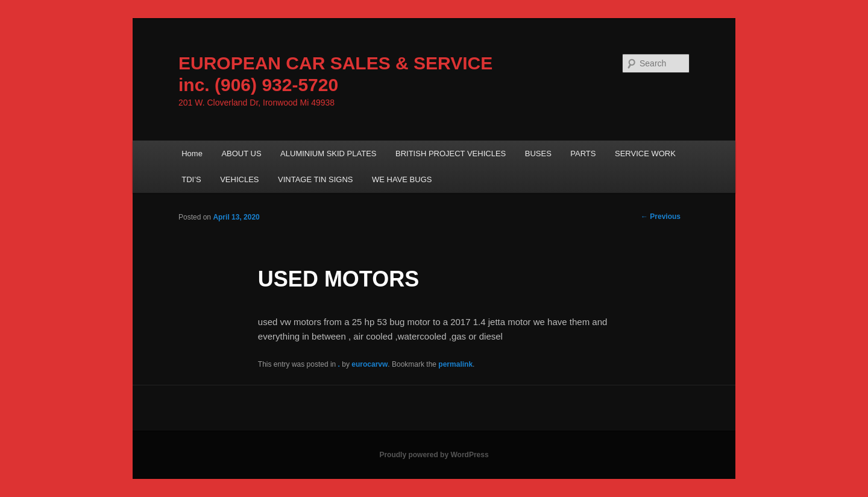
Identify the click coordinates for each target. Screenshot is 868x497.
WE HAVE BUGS (402, 179)
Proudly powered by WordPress (433, 455)
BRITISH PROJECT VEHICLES (450, 153)
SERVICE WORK (645, 153)
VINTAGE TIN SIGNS (315, 179)
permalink (455, 364)
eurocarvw (369, 364)
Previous (661, 216)
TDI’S (191, 179)
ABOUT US (241, 153)
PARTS (583, 153)
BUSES (538, 153)
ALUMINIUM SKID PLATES (328, 153)
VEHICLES (239, 179)
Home (192, 153)
